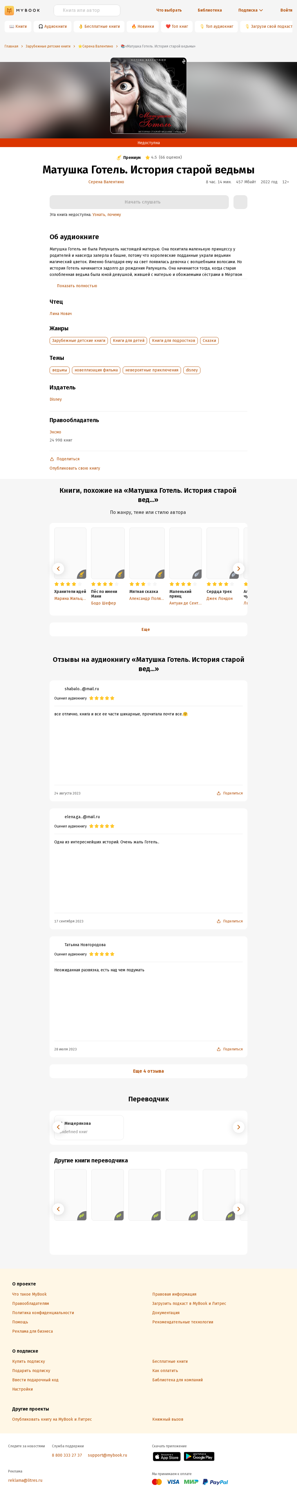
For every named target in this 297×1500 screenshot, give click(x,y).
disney (192, 370)
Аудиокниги (55, 26)
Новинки (145, 26)
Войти (286, 10)
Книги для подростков (173, 340)
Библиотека (210, 10)
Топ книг (180, 26)
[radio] (56, 584)
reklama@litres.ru (25, 1480)
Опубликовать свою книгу (75, 468)
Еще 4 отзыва (148, 1071)
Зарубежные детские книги (78, 340)
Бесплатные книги (102, 26)
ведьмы (59, 370)
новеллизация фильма (96, 370)
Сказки (209, 340)
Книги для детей (128, 340)
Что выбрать (169, 10)
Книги (21, 26)
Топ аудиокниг (219, 26)
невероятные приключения (151, 370)
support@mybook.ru (107, 1455)
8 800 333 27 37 (67, 1455)
